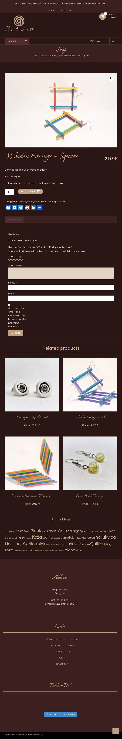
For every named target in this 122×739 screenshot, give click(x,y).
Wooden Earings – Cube (90, 417)
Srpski (71, 10)
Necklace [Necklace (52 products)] (14, 544)
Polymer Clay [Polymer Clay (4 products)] (57, 544)
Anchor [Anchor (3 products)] (12, 531)
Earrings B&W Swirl (31, 417)
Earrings (53, 56)
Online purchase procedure (62, 639)
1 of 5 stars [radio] (9, 259)
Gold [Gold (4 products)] (7, 538)
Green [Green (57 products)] (20, 537)
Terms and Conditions (62, 645)
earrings (52, 201)
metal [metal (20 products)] (68, 537)
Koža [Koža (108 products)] (37, 537)
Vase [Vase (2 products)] (36, 551)
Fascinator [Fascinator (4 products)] (92, 531)
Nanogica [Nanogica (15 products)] (88, 537)
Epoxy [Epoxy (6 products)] (83, 531)
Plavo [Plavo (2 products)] (48, 544)
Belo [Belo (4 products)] (27, 531)
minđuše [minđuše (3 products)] (77, 538)
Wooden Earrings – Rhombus (31, 496)
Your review (15, 265)
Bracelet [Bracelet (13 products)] (52, 531)
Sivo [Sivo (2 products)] (19, 551)
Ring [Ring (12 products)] (108, 544)
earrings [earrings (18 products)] (73, 531)
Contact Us (62, 10)
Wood (61, 56)
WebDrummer (38, 734)
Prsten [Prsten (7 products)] (86, 544)
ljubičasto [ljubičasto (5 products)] (59, 538)
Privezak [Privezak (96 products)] (73, 543)
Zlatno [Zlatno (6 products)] (79, 550)
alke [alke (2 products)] (7, 531)
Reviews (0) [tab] (13, 219)
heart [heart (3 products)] (29, 538)
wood (61, 201)
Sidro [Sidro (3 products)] (16, 551)
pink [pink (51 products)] (41, 544)
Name (12, 282)
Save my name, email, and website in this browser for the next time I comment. (17, 317)
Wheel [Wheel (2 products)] (47, 551)
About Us (51, 10)
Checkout (62, 664)
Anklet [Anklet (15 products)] (20, 531)
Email (12, 293)
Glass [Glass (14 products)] (111, 531)
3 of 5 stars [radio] (15, 259)
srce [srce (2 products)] (23, 551)
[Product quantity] (9, 192)
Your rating (15, 256)
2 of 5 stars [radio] (12, 259)
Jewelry (43, 56)
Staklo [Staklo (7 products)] (29, 550)
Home (35, 56)
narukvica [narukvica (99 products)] (105, 537)
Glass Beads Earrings (90, 496)
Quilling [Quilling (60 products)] (97, 544)
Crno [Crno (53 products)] (62, 531)
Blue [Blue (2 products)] (43, 531)
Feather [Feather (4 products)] (102, 531)
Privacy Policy (62, 651)
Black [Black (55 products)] (35, 531)
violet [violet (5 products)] (41, 550)
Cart (61, 657)
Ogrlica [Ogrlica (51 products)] (30, 544)
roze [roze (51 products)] (9, 550)
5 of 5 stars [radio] (21, 259)
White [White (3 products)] (53, 551)
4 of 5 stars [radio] (18, 259)
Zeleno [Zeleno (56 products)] (68, 550)
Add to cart (28, 191)
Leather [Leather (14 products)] (47, 537)
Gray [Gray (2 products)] (12, 538)
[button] (92, 41)
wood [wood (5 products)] (59, 550)
